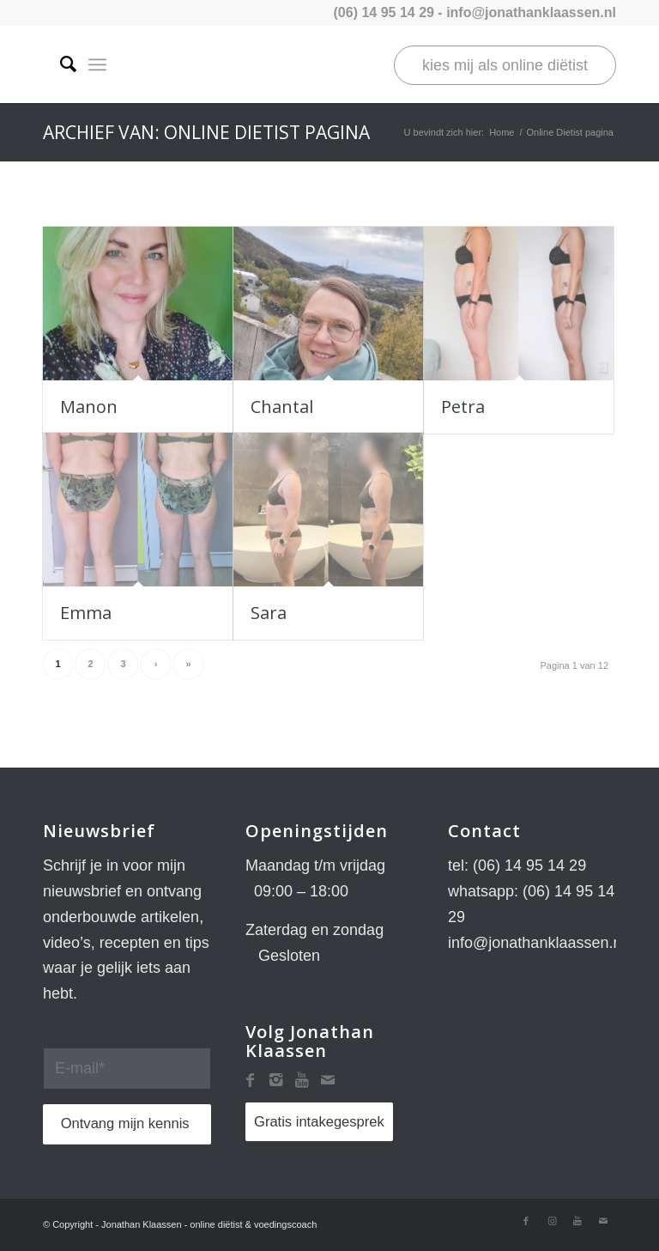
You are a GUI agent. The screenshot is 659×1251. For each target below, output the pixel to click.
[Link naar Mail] (603, 1221)
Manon (89, 406)
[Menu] (97, 64)
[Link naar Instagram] (552, 1221)
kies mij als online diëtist (505, 65)
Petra (463, 406)
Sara (269, 612)
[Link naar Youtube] (577, 1221)
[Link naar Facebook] (526, 1221)
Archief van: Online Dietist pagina (206, 132)
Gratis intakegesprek (319, 1122)
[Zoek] (59, 64)
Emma (86, 612)
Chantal (282, 406)
